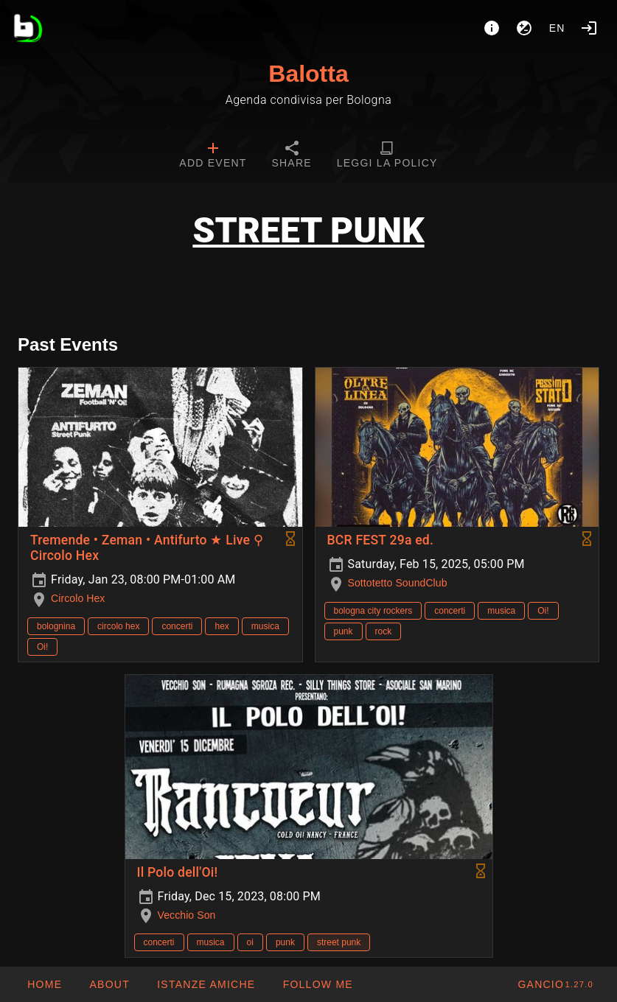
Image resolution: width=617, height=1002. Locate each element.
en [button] (557, 28)
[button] (205, 984)
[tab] (212, 156)
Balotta (308, 73)
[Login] (589, 28)
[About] (491, 28)
